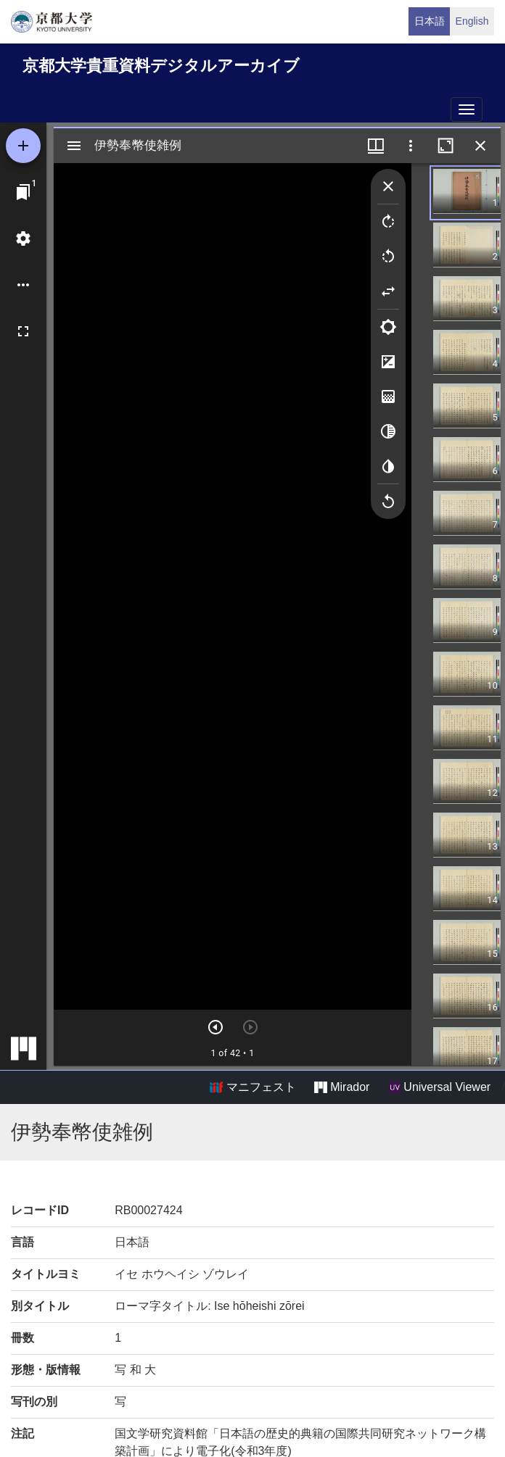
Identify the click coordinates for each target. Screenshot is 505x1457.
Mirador (341, 1087)
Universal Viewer (439, 1087)
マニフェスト (252, 1087)
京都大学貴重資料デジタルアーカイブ (161, 66)
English (472, 21)
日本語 (429, 21)
